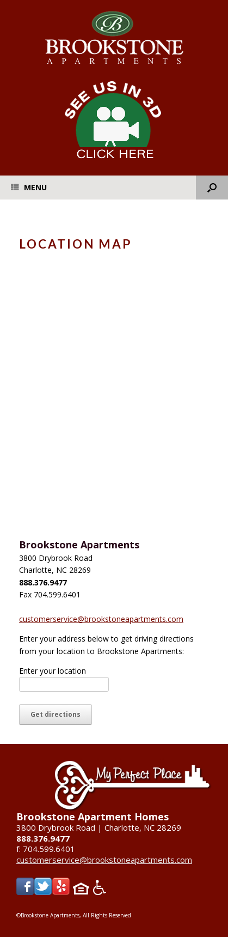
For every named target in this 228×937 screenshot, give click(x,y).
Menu (29, 187)
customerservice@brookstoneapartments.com (101, 619)
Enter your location (52, 671)
